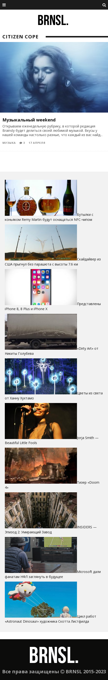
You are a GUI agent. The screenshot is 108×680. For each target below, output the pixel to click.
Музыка (9, 142)
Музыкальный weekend (29, 120)
